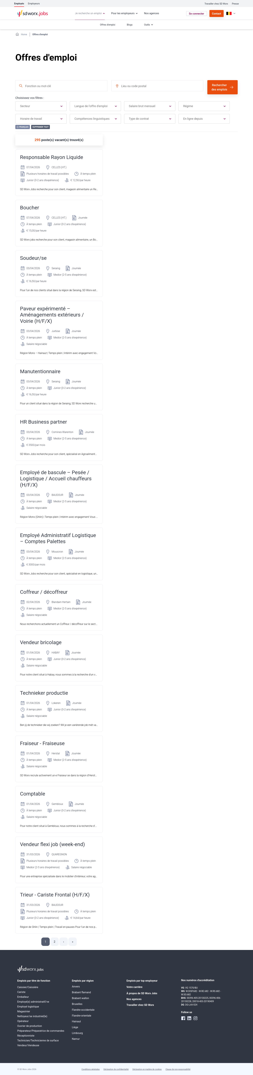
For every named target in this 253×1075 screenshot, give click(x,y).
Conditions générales (90, 1069)
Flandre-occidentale (83, 1009)
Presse (235, 3)
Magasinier (23, 1011)
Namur (76, 1038)
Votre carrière (134, 987)
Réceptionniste (25, 1035)
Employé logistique (28, 1006)
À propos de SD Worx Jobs (141, 993)
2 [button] (54, 941)
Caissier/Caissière (27, 987)
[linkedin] (189, 1018)
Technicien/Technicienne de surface (38, 1040)
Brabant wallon (80, 998)
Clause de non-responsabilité (178, 1069)
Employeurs (34, 3)
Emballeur (23, 996)
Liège (75, 1027)
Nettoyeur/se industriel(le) (32, 1016)
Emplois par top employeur (141, 980)
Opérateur (23, 1021)
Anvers (76, 986)
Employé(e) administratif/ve (33, 1001)
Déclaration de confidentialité (116, 1069)
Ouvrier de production (29, 1026)
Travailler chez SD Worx (216, 3)
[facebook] (183, 1018)
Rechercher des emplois (219, 87)
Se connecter (196, 13)
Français (23, 127)
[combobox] (61, 85)
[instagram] (195, 1018)
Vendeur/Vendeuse (28, 1045)
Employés (19, 3)
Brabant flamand (81, 992)
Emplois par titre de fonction (33, 980)
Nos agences (134, 999)
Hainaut (76, 1021)
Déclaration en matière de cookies (147, 1069)
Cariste (21, 992)
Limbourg (77, 1033)
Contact (216, 13)
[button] (63, 942)
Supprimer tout (40, 127)
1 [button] (45, 941)
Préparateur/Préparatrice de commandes (40, 1030)
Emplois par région (83, 980)
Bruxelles (77, 1004)
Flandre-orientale (81, 1015)
